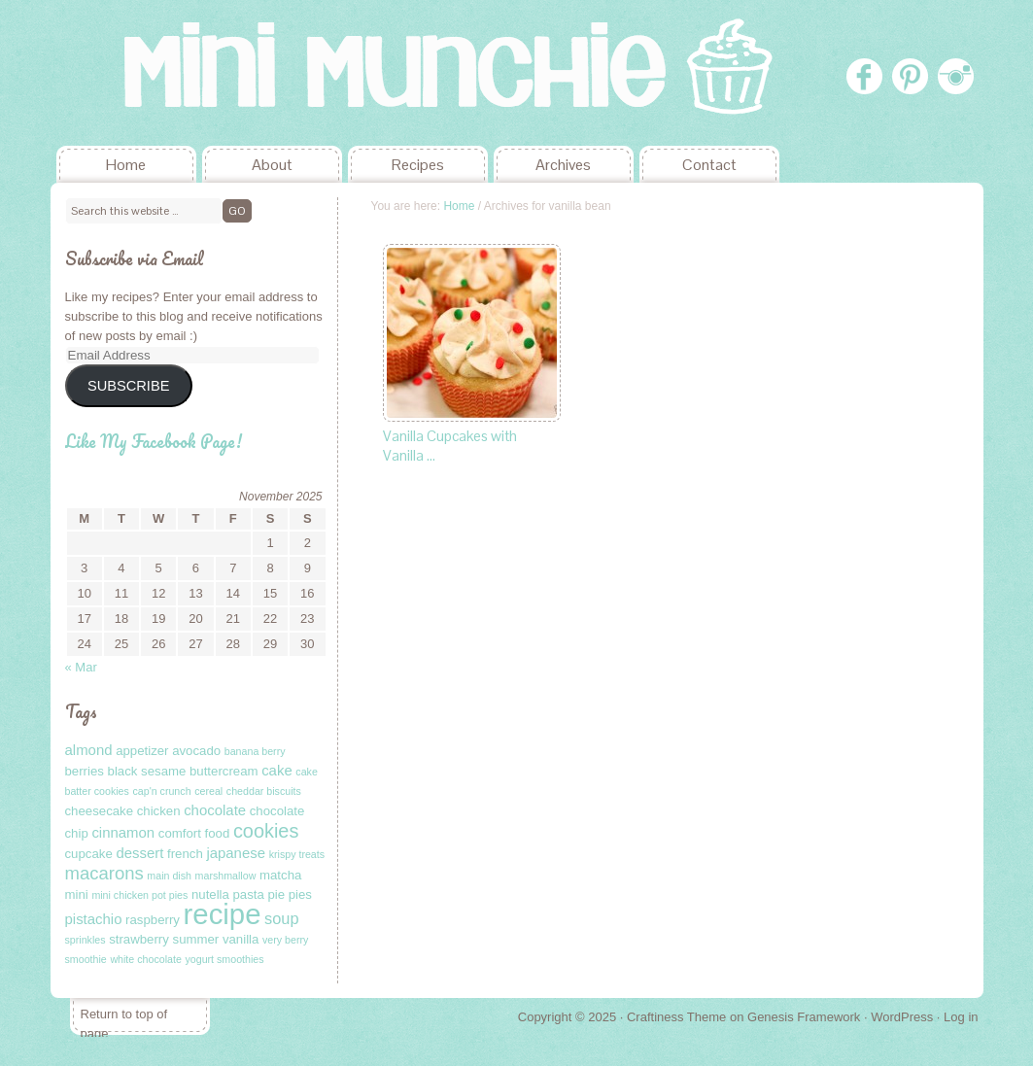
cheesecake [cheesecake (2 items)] (99, 811)
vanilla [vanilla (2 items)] (240, 939)
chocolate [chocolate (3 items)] (215, 810)
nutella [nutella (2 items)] (210, 894)
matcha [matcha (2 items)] (280, 875)
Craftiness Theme (676, 1017)
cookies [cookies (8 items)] (266, 831)
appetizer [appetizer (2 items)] (142, 750)
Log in (961, 1017)
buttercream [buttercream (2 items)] (223, 771)
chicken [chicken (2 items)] (159, 811)
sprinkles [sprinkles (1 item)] (85, 940)
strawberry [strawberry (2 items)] (139, 939)
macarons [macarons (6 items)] (104, 873)
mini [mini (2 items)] (76, 894)
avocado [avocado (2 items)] (196, 750)
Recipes (418, 165)
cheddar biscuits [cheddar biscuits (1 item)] (263, 791)
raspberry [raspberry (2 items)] (152, 919)
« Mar (81, 667)
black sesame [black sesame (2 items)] (147, 771)
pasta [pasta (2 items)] (248, 894)
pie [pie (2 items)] (276, 894)
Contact (709, 165)
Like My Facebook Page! (153, 441)
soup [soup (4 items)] (281, 918)
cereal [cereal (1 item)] (208, 791)
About (272, 165)
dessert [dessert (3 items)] (139, 852)
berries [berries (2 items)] (84, 771)
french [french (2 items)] (185, 853)
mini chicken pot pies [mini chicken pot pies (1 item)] (139, 895)
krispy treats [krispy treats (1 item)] (297, 854)
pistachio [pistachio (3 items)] (93, 919)
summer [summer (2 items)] (196, 939)
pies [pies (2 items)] (300, 894)
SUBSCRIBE (128, 386)
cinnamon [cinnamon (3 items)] (123, 832)
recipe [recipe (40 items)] (222, 914)
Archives (563, 165)
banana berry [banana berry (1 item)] (255, 751)
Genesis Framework (803, 1017)
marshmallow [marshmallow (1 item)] (226, 875)
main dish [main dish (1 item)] (169, 875)
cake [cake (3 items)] (277, 770)
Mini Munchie (196, 73)
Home (126, 165)
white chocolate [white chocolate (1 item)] (145, 959)
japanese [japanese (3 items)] (235, 852)
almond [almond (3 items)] (89, 749)
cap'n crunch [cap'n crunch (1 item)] (161, 791)
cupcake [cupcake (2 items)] (89, 853)
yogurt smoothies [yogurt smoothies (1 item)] (224, 959)
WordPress (902, 1017)
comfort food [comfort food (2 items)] (193, 833)
